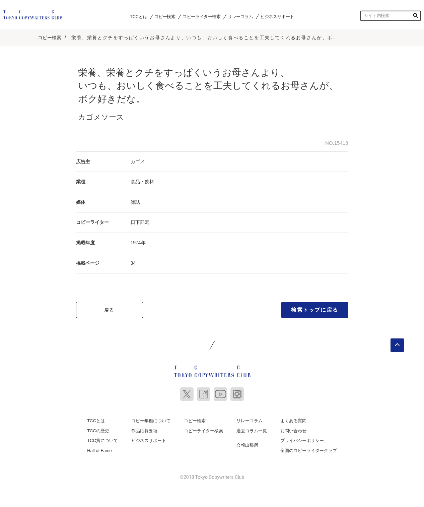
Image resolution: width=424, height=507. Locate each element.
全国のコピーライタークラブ (308, 450)
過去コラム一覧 (251, 430)
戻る (109, 309)
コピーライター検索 (201, 16)
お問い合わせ (293, 430)
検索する (416, 16)
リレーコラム (240, 16)
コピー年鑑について (150, 420)
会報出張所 (247, 444)
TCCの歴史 (98, 430)
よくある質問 (293, 420)
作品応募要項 (144, 430)
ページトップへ (397, 345)
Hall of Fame (99, 450)
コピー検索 (164, 16)
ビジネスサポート (277, 16)
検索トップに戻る (314, 309)
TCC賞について (102, 440)
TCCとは (138, 16)
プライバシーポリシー (302, 440)
